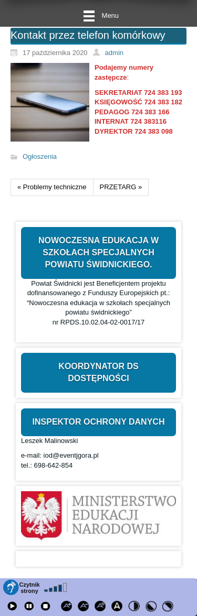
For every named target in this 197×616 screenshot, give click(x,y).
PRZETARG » (121, 187)
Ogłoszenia (40, 157)
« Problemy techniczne (52, 187)
